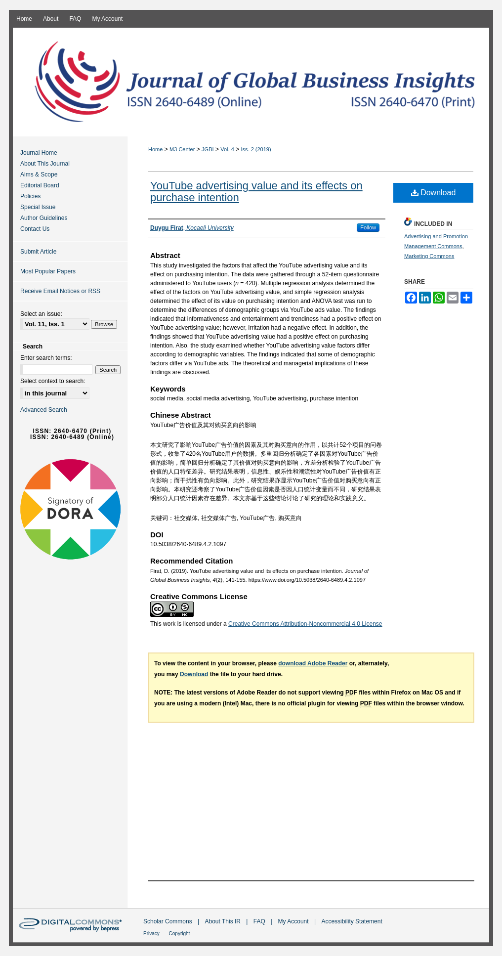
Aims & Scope (38, 174)
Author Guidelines (43, 218)
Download (433, 192)
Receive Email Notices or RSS (60, 291)
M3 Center (182, 149)
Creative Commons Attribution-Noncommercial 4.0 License (305, 623)
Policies (30, 196)
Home (155, 149)
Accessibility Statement (351, 921)
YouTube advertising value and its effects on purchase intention (256, 191)
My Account (294, 921)
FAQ (260, 921)
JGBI (207, 149)
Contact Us (34, 228)
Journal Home (38, 152)
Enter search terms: (46, 357)
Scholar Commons (168, 921)
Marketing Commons (429, 256)
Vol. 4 (227, 149)
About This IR (224, 921)
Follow (368, 227)
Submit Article (38, 251)
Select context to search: (52, 381)
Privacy (152, 933)
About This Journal (45, 163)
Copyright (179, 933)
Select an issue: (41, 313)
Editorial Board (39, 185)
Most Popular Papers (48, 271)
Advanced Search (43, 409)
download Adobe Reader (312, 663)
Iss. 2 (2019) (256, 149)
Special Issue (37, 207)
